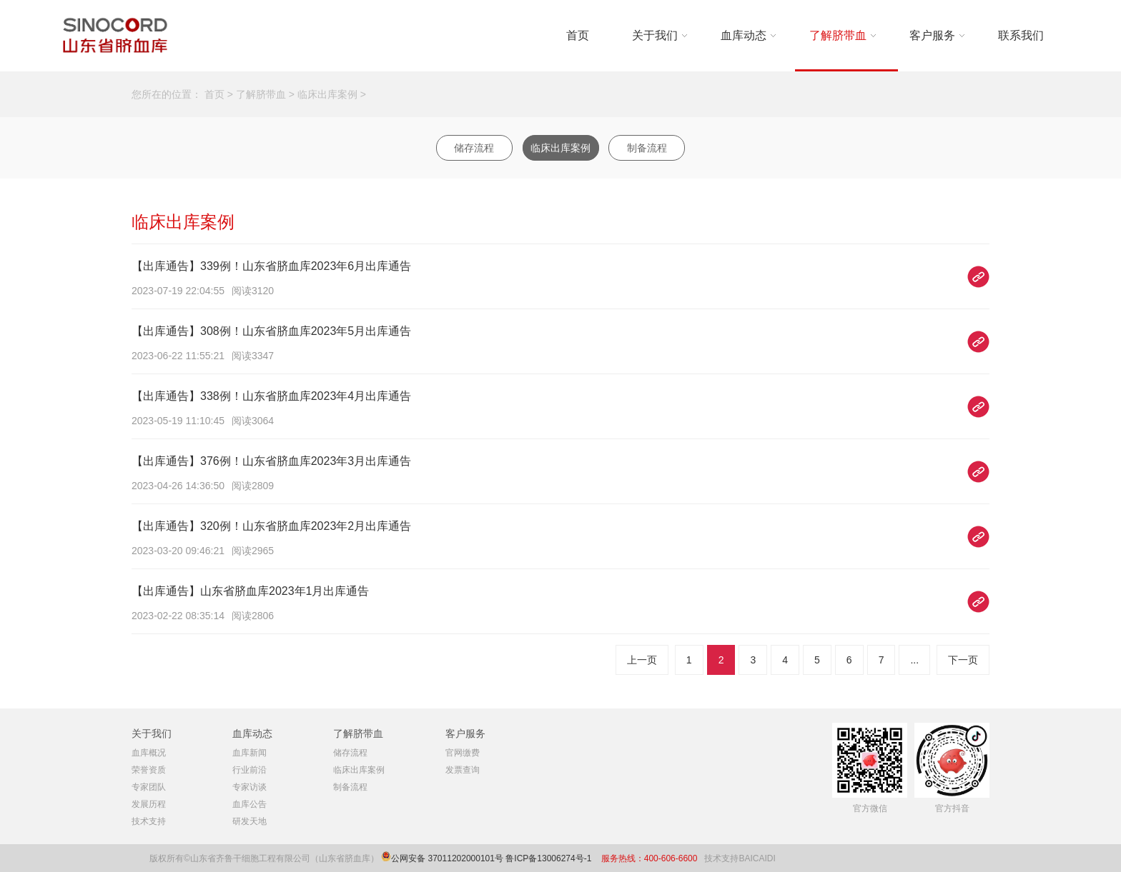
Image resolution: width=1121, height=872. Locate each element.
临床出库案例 (327, 94)
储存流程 (474, 148)
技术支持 (149, 821)
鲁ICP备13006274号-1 (549, 858)
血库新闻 (249, 753)
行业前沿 (249, 770)
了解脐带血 (837, 35)
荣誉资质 (149, 770)
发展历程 (149, 804)
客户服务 (932, 35)
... (914, 660)
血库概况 (149, 753)
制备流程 (647, 148)
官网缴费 (462, 753)
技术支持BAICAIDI (739, 858)
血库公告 (249, 804)
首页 (577, 35)
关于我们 (655, 35)
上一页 (642, 660)
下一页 (963, 660)
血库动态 (743, 35)
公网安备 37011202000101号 (447, 858)
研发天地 (249, 821)
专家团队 (149, 787)
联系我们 (1021, 35)
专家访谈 (249, 787)
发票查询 (462, 770)
